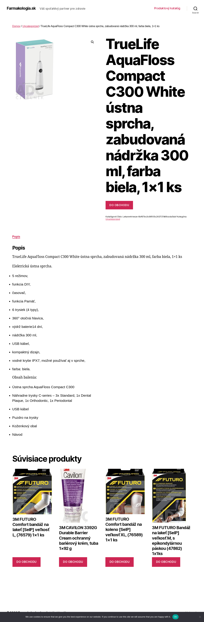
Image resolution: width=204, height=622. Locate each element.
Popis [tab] (16, 236)
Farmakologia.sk (21, 8)
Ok (175, 617)
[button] (92, 42)
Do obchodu (119, 205)
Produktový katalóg (167, 8)
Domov (16, 26)
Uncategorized (30, 26)
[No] (200, 617)
